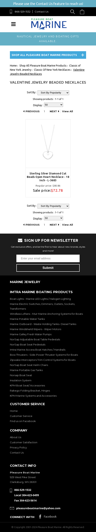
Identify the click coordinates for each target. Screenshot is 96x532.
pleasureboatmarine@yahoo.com (38, 508)
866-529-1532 (22, 11)
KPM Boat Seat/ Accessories (27, 385)
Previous (33, 111)
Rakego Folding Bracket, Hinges (30, 390)
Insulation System (20, 380)
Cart (83, 11)
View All (67, 111)
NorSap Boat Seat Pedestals (27, 344)
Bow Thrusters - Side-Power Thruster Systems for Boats (44, 354)
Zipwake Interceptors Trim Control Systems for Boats (42, 359)
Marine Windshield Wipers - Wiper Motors (35, 329)
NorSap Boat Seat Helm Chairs (29, 364)
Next (53, 111)
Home (14, 410)
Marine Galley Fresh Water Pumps (30, 334)
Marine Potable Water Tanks (27, 318)
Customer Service (21, 415)
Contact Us (41, 11)
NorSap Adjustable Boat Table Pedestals (35, 339)
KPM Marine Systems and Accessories (33, 395)
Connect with (22, 517)
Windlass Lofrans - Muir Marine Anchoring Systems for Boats (46, 313)
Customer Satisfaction (23, 442)
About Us (15, 437)
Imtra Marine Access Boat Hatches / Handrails (37, 349)
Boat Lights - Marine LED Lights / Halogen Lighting (40, 298)
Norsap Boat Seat (21, 375)
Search (73, 11)
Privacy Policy (18, 447)
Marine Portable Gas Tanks (26, 370)
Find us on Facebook (23, 421)
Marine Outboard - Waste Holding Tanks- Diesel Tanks (43, 324)
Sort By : (32, 92)
